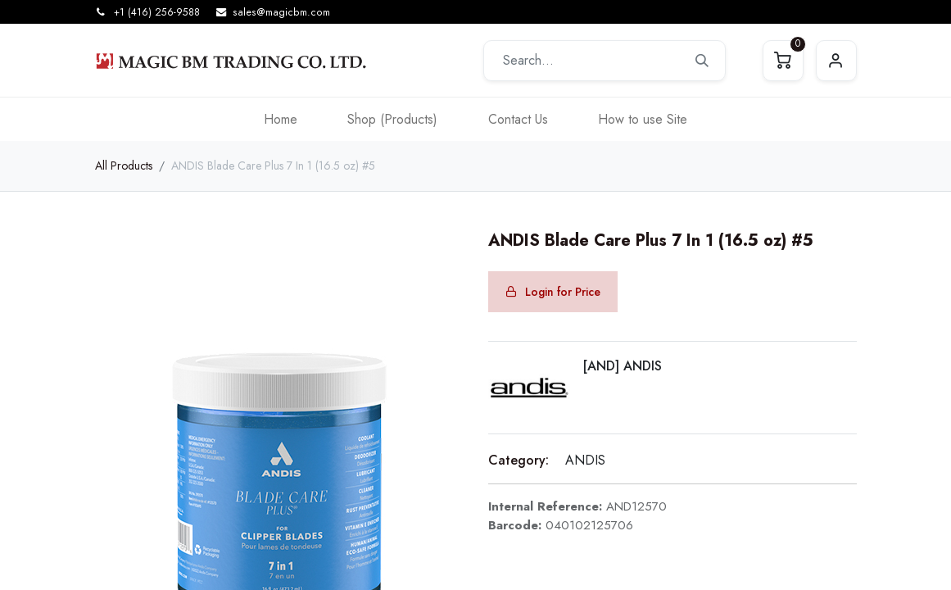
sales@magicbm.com (281, 12)
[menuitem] (281, 119)
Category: (518, 460)
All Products (123, 165)
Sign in (836, 60)
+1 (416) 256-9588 (157, 12)
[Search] (702, 60)
